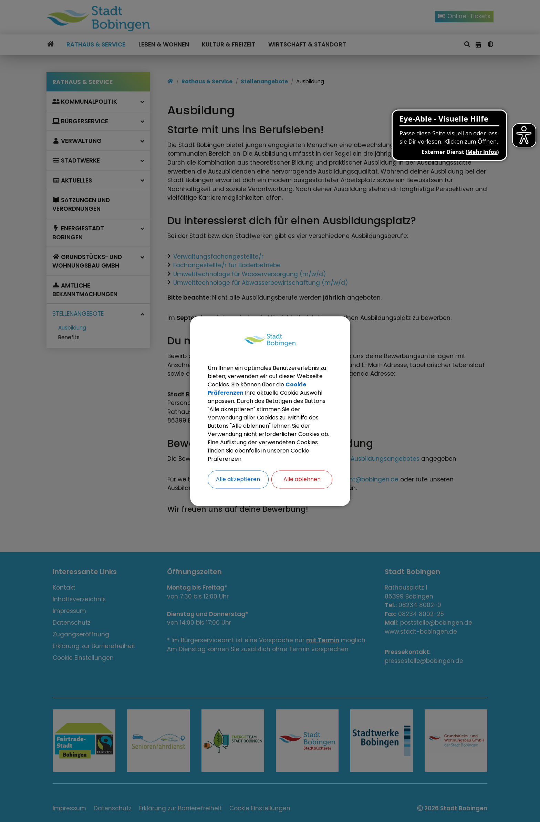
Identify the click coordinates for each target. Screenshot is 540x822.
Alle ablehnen (302, 479)
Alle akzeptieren (238, 479)
